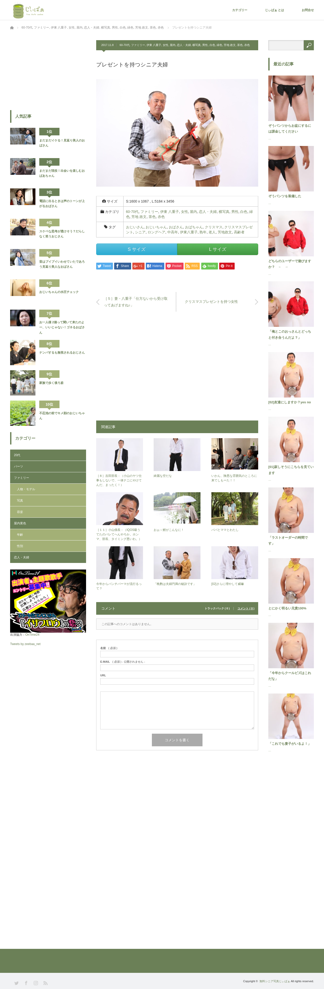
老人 (212, 232)
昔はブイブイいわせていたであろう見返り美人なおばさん (62, 264)
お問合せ (308, 10)
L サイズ (217, 249)
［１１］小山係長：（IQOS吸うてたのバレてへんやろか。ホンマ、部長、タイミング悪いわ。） (119, 534)
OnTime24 (32, 634)
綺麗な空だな (163, 476)
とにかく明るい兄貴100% (287, 608)
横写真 (196, 44)
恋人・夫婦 (184, 44)
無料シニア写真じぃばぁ (274, 981)
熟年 (203, 232)
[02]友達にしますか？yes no (289, 402)
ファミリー (138, 44)
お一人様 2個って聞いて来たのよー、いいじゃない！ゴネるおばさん (62, 327)
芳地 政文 (230, 44)
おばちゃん (194, 227)
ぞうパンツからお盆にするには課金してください (289, 128)
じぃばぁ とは (274, 10)
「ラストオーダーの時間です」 (288, 540)
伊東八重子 (189, 232)
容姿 (20, 512)
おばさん (176, 227)
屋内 (172, 44)
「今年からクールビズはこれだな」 (289, 676)
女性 (165, 44)
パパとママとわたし (225, 530)
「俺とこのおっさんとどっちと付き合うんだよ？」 (289, 334)
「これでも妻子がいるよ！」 (289, 744)
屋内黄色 (20, 523)
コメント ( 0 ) (245, 608)
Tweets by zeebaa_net (25, 644)
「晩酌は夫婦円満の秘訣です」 (175, 584)
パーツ (18, 466)
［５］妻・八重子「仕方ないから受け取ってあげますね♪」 (136, 301)
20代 (17, 455)
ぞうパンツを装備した (284, 196)
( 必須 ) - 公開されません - (122, 661)
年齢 (20, 534)
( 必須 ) (108, 648)
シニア (140, 232)
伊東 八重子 (154, 44)
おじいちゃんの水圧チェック (59, 292)
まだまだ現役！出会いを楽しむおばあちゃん (62, 173)
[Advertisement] (177, 368)
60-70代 (124, 44)
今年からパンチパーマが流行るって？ (119, 586)
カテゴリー (239, 10)
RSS (45, 982)
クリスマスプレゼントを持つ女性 (211, 302)
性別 (20, 546)
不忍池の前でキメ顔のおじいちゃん (62, 415)
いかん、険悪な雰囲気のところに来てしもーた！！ (234, 478)
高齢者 (239, 232)
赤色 (247, 44)
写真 (20, 500)
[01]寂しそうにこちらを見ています (291, 470)
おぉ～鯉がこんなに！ (169, 530)
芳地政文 (225, 232)
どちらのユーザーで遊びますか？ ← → (289, 264)
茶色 (240, 44)
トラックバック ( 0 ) (217, 608)
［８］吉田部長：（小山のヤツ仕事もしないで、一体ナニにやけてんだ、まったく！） (119, 480)
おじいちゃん (156, 227)
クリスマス (213, 227)
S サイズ (137, 249)
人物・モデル (26, 489)
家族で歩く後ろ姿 (51, 383)
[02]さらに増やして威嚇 (227, 584)
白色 (212, 44)
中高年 (172, 232)
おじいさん (135, 227)
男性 (205, 44)
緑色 (219, 44)
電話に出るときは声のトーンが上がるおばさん (62, 203)
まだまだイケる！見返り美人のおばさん (62, 143)
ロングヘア (156, 232)
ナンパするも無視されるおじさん (62, 352)
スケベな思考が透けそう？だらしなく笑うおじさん (62, 234)
